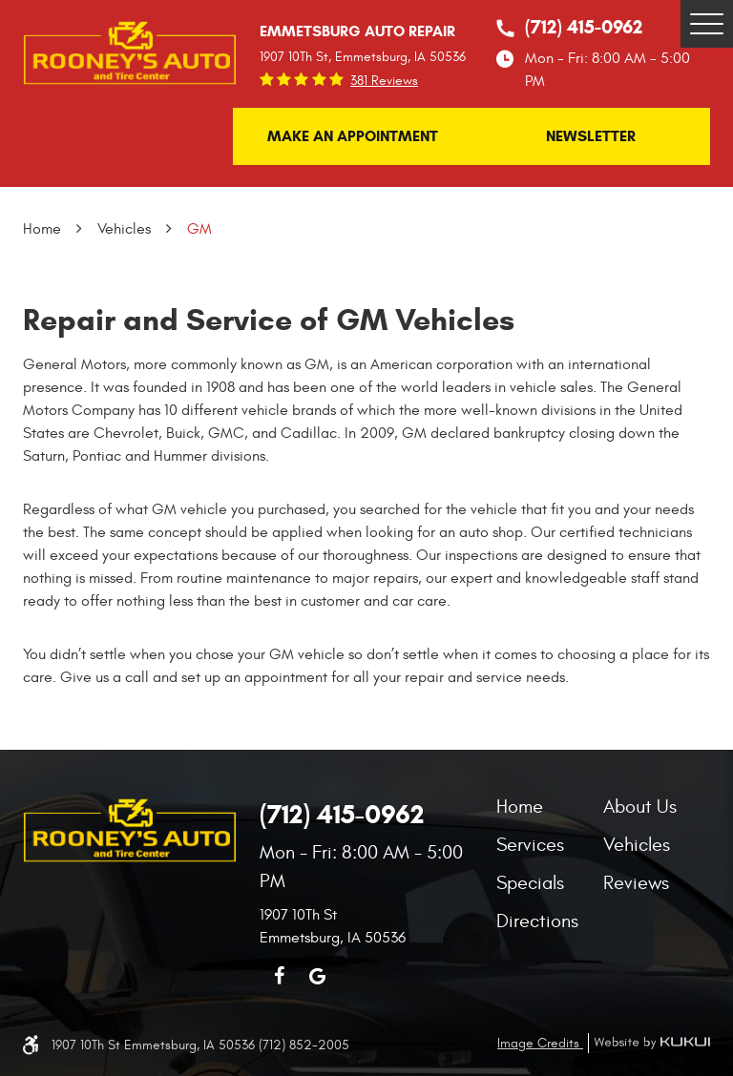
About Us (640, 806)
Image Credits (540, 1043)
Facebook (279, 976)
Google (317, 976)
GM (199, 229)
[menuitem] (549, 807)
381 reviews (384, 81)
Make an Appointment (352, 136)
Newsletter (591, 136)
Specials (530, 883)
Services (530, 845)
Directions (537, 921)
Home (42, 229)
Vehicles (124, 229)
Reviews (636, 883)
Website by (649, 1043)
